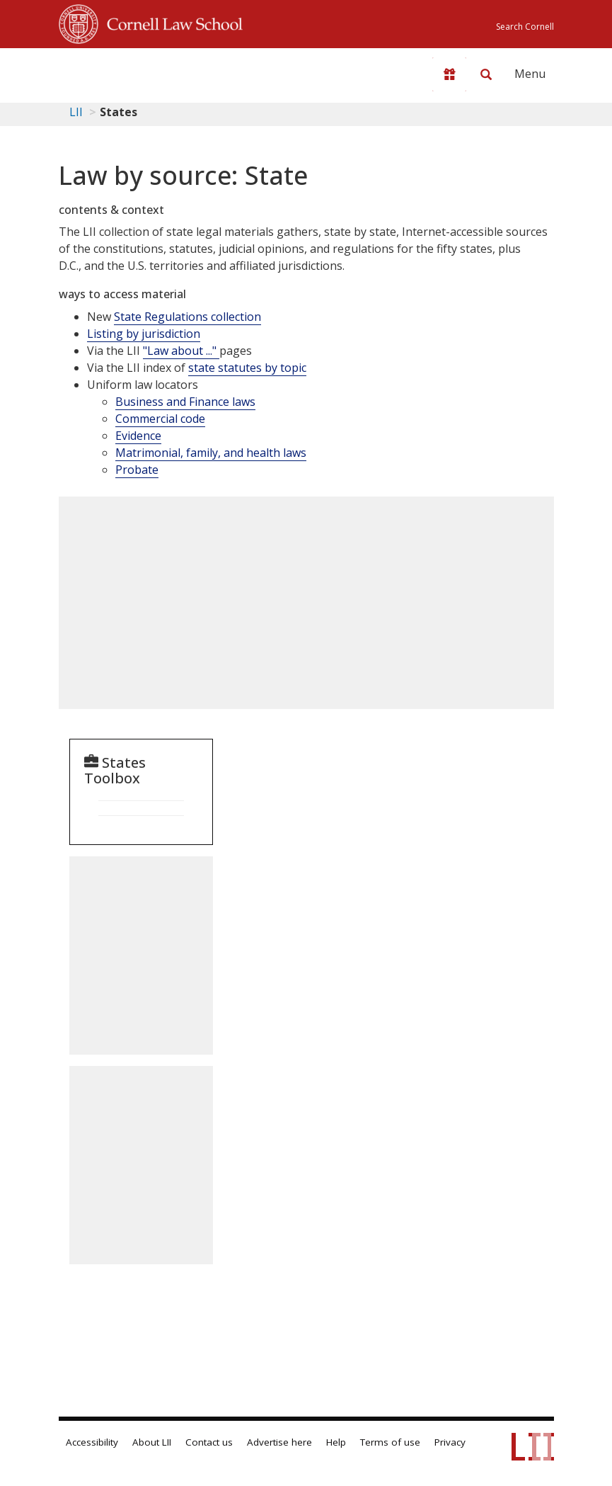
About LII (151, 1442)
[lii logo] (113, 71)
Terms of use (390, 1442)
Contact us (209, 1442)
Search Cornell (525, 27)
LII (76, 112)
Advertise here (279, 1442)
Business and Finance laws (185, 401)
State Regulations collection (187, 316)
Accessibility (92, 1442)
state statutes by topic (247, 367)
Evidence (138, 435)
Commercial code (160, 418)
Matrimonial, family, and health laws (210, 452)
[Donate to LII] (449, 74)
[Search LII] (486, 74)
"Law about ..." (181, 350)
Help (336, 1442)
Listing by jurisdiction (143, 333)
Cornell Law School (170, 22)
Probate (136, 469)
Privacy (450, 1442)
